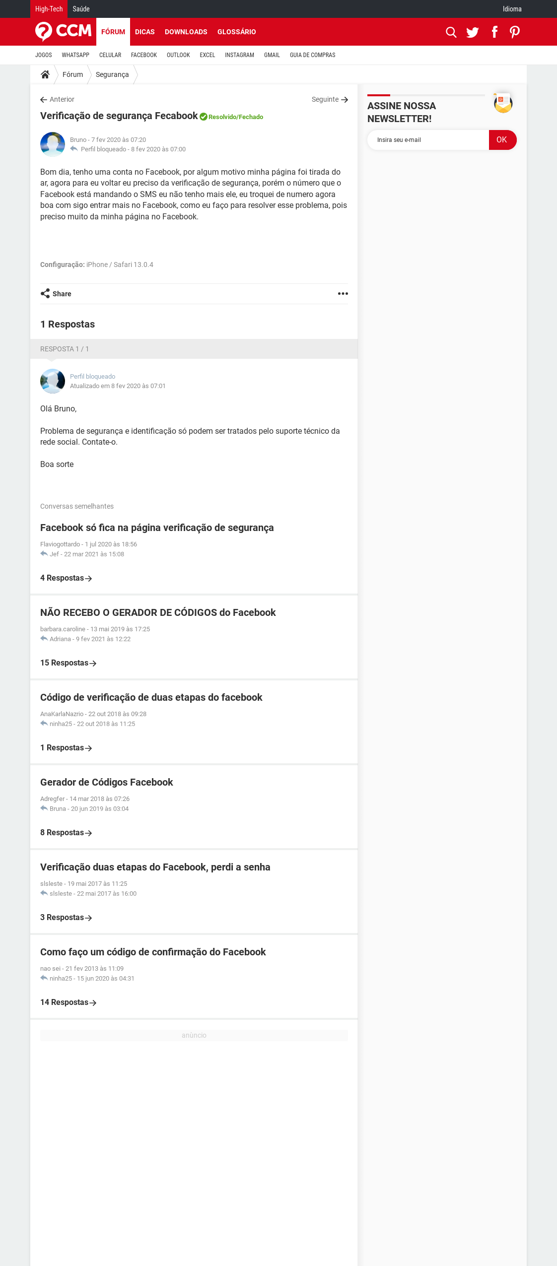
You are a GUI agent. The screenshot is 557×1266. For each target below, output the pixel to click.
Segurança (112, 74)
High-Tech (49, 9)
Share (62, 294)
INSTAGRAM (239, 55)
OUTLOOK (178, 55)
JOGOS (43, 55)
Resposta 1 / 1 (64, 349)
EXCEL (207, 55)
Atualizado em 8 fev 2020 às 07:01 (118, 386)
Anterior (62, 99)
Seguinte (325, 99)
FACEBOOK (144, 55)
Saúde (80, 9)
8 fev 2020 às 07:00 (158, 149)
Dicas (145, 32)
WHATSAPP (75, 55)
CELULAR (110, 55)
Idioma (512, 9)
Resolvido (222, 117)
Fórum (113, 32)
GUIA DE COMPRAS (312, 55)
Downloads (186, 32)
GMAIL (272, 55)
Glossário (236, 32)
